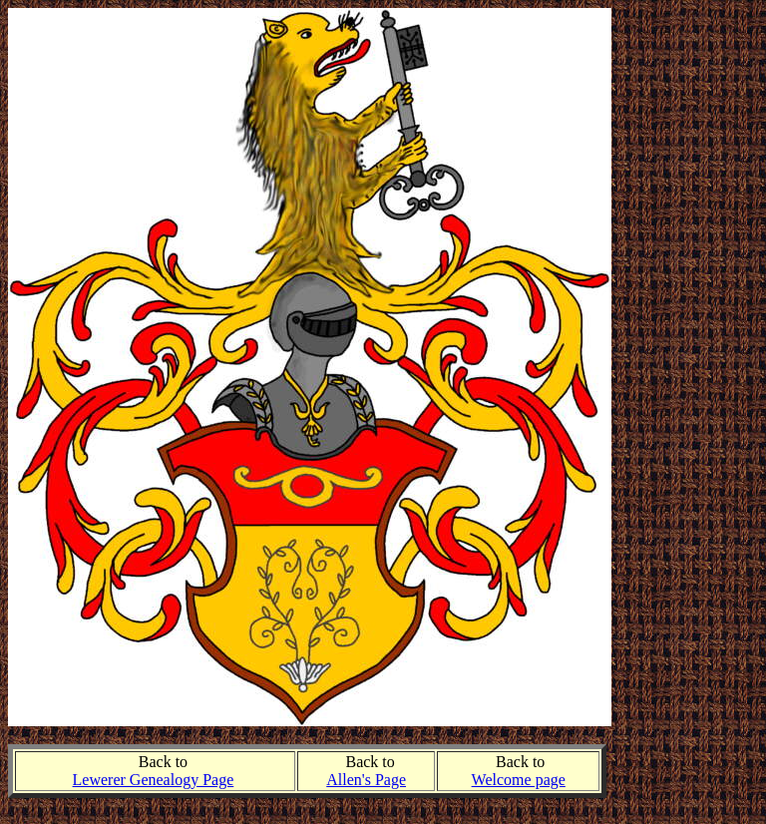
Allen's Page (366, 779)
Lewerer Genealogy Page (153, 779)
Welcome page (519, 779)
